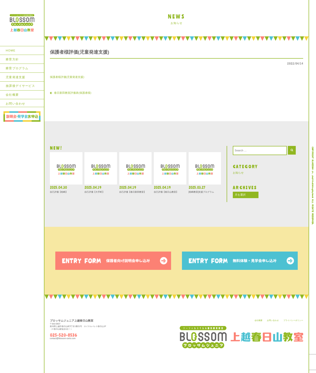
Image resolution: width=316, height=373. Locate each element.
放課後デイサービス (20, 85)
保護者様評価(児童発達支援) (67, 76)
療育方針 (12, 59)
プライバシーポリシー (293, 320)
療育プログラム (17, 68)
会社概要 (12, 94)
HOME (10, 50)
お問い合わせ (15, 103)
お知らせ (238, 172)
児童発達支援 (15, 77)
